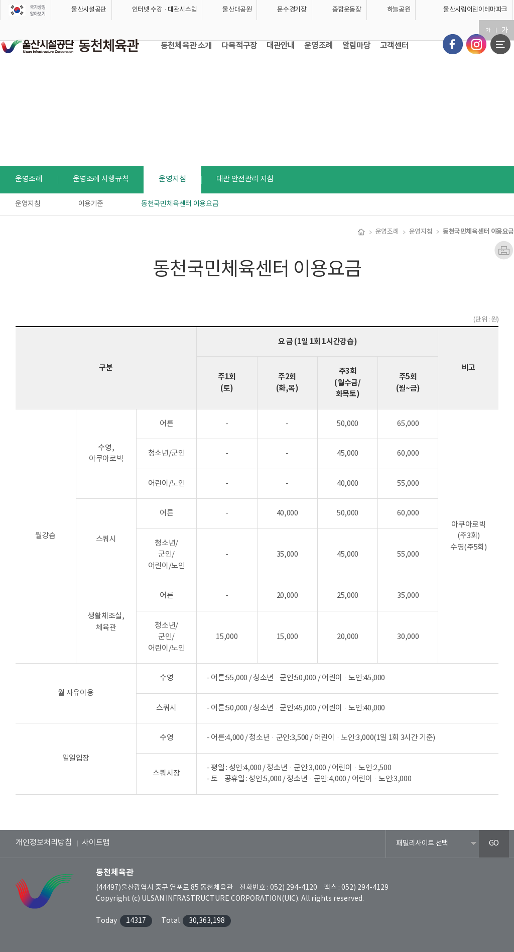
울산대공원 (236, 10)
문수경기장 (291, 10)
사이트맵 (96, 842)
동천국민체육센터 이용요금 (179, 204)
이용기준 (91, 204)
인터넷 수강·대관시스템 (164, 10)
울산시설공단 (88, 10)
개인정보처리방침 (44, 842)
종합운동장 (346, 10)
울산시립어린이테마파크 (475, 10)
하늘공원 (399, 10)
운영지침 (28, 204)
